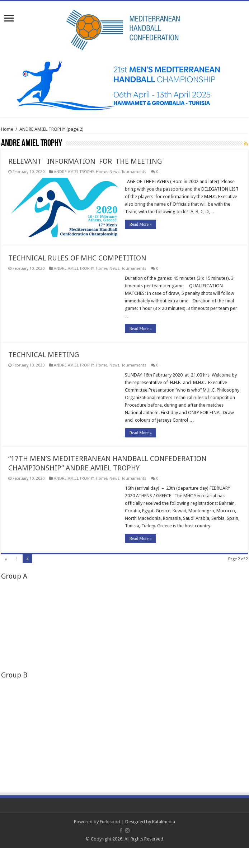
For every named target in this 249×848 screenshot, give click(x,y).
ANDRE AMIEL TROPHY (74, 171)
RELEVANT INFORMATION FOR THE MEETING (85, 161)
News (114, 171)
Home (7, 129)
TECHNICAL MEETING (43, 354)
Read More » (140, 224)
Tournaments (134, 171)
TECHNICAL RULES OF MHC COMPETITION (77, 258)
